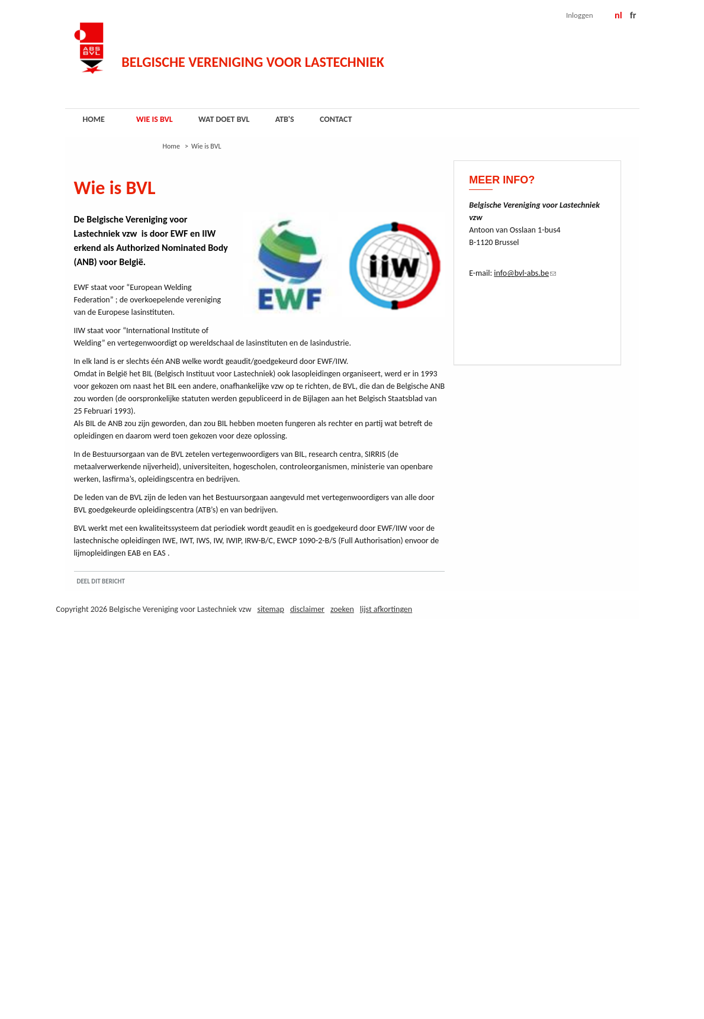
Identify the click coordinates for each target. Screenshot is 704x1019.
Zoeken (342, 609)
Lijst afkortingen (386, 609)
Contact (336, 119)
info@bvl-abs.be (525, 273)
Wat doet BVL (224, 119)
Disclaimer (307, 609)
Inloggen (579, 15)
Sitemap (270, 609)
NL (618, 15)
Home (94, 119)
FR (633, 15)
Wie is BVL (154, 119)
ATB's (284, 119)
